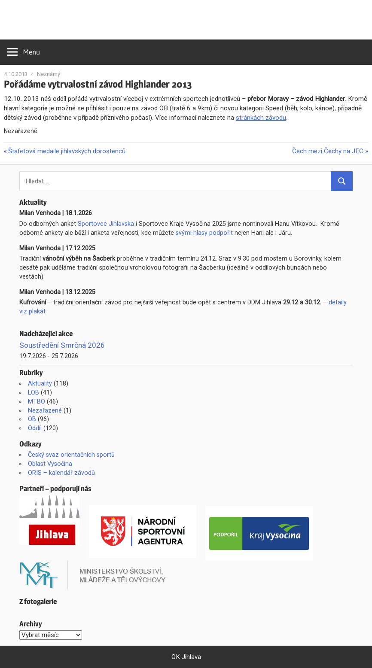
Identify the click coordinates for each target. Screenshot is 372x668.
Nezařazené (45, 410)
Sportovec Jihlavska (106, 223)
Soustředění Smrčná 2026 (62, 345)
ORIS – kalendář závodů (61, 472)
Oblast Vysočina (50, 463)
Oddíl (35, 428)
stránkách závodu (261, 117)
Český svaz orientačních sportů (71, 454)
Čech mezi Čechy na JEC (327, 151)
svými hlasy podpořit (204, 232)
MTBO (36, 401)
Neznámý (48, 74)
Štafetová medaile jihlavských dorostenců (66, 151)
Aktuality (40, 383)
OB (32, 419)
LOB (33, 392)
